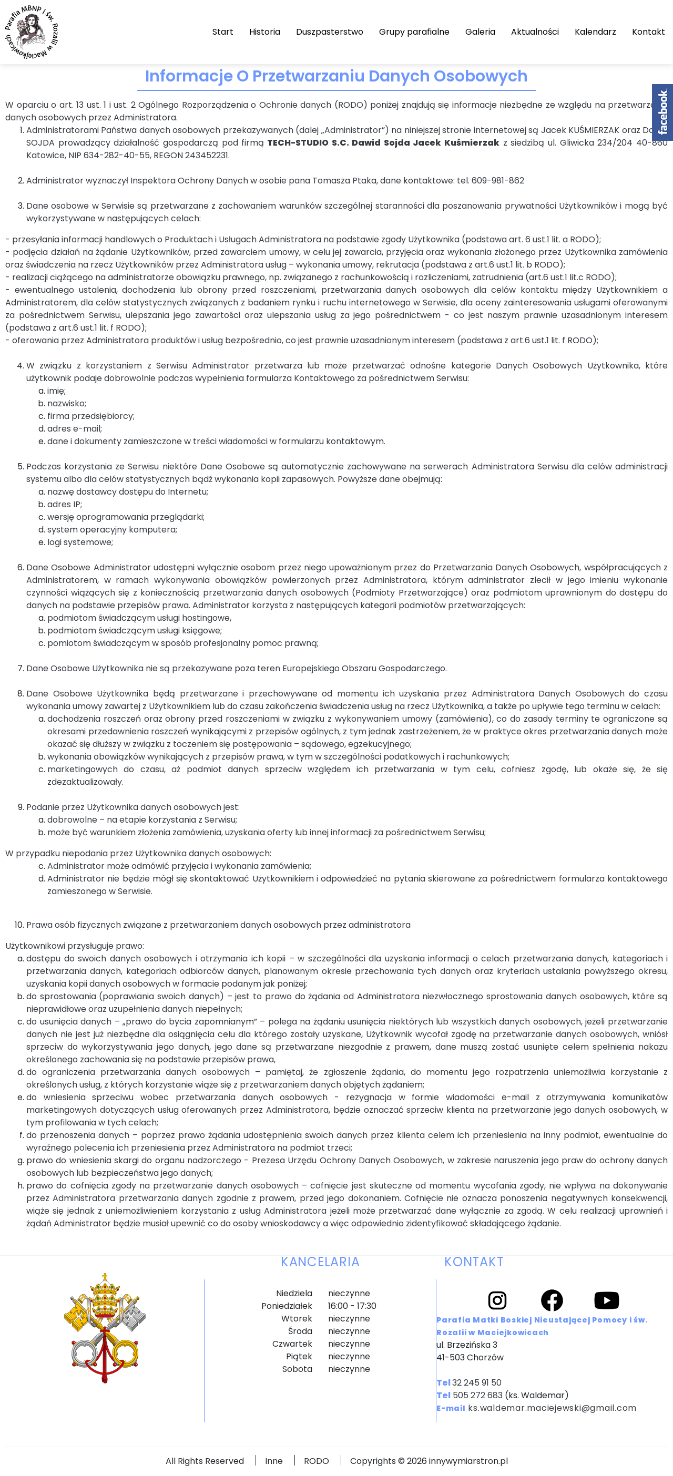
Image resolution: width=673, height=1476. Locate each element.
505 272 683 (478, 1395)
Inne (274, 1461)
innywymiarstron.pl (468, 1461)
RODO (316, 1461)
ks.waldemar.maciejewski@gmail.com (552, 1408)
